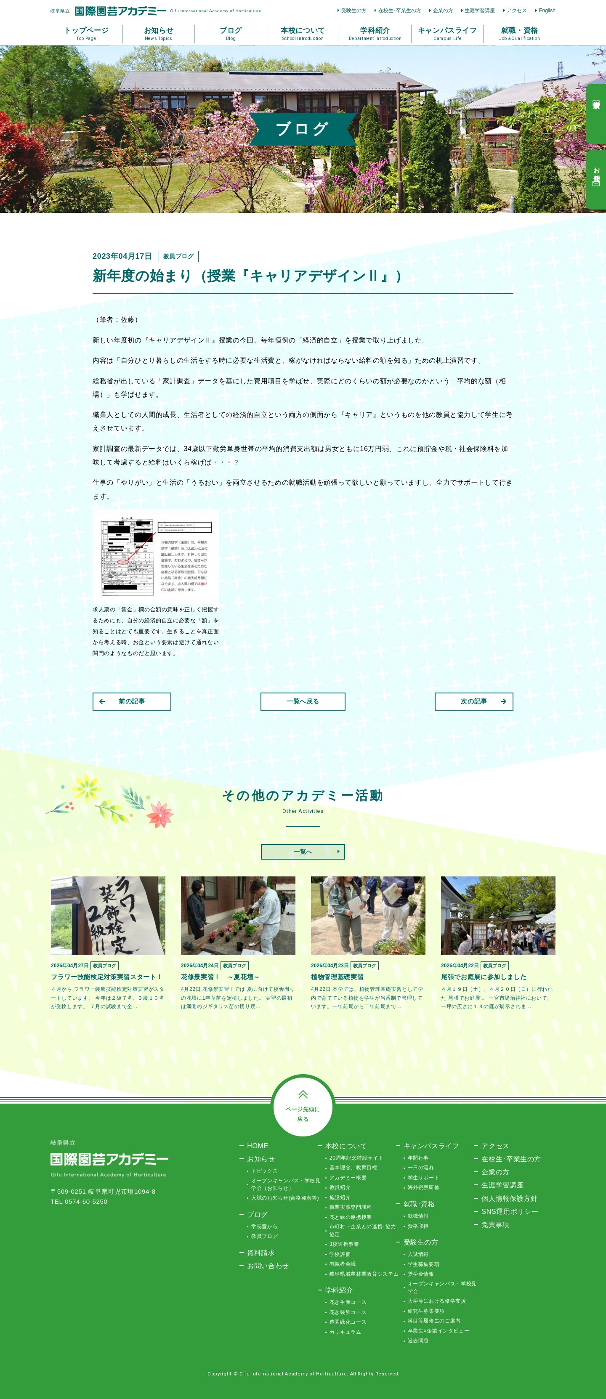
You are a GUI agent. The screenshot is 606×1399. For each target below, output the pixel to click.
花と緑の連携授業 (351, 1217)
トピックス (264, 1171)
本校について (346, 1145)
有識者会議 (343, 1264)
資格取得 (418, 1226)
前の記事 (122, 701)
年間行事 (418, 1158)
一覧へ (303, 851)
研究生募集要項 (426, 1311)
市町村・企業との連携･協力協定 (363, 1230)
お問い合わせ (268, 1265)
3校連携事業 (344, 1244)
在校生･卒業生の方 (399, 10)
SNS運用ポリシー (509, 1211)
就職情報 (418, 1216)
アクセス (517, 10)
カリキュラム (345, 1332)
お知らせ (261, 1159)
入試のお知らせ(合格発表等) (285, 1198)
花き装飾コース (348, 1312)
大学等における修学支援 (437, 1301)
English (547, 10)
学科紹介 (339, 1290)
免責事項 (495, 1224)
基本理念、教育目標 (353, 1168)
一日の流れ (421, 1168)
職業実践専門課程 (351, 1207)
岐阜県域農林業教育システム (364, 1274)
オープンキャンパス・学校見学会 (442, 1287)
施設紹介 (340, 1197)
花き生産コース (348, 1302)
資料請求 (261, 1252)
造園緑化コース (348, 1322)
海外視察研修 (424, 1187)
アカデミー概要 (348, 1178)
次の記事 (484, 701)
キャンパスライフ (432, 1145)
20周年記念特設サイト (357, 1158)
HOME (257, 1145)
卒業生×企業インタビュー (439, 1331)
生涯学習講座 (480, 10)
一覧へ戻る (303, 701)
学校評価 (340, 1254)
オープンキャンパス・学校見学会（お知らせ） (285, 1184)
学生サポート (424, 1178)
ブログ (257, 1214)
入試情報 (418, 1254)
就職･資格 (419, 1204)
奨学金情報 (421, 1274)
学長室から (264, 1226)
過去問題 (418, 1340)
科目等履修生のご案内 (434, 1321)
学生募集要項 (424, 1264)
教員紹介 (340, 1187)
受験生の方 (354, 10)
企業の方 (443, 10)
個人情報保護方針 (509, 1198)
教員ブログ (264, 1236)
